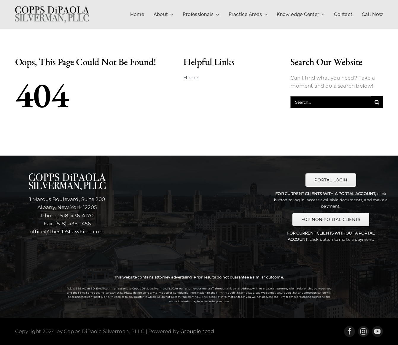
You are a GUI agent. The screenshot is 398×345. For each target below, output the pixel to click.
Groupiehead (197, 331)
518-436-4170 (76, 216)
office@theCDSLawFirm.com (67, 232)
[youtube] (377, 331)
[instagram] (363, 331)
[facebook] (349, 331)
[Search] (377, 102)
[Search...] (330, 102)
